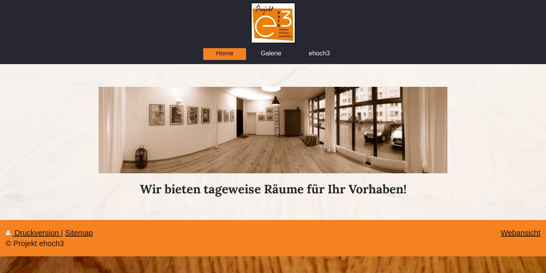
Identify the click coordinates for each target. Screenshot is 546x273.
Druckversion (33, 233)
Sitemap (79, 233)
